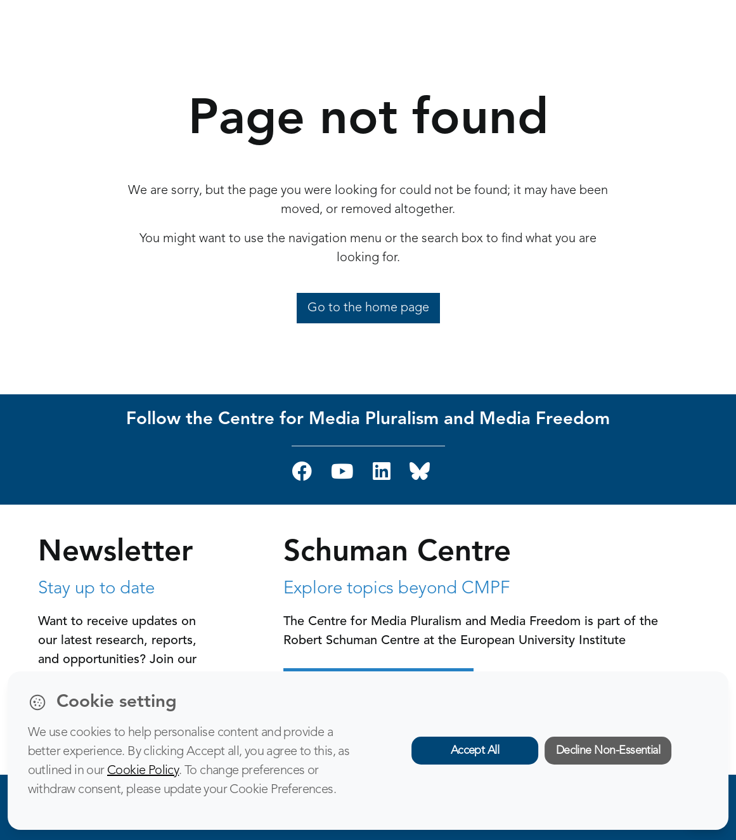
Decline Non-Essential (608, 750)
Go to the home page (368, 308)
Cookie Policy (143, 771)
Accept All (475, 750)
